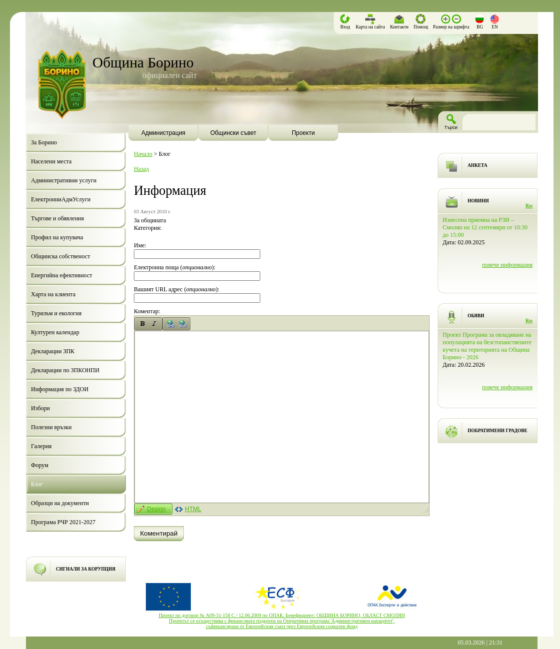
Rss (529, 205)
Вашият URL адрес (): (176, 289)
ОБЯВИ (476, 315)
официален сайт (169, 75)
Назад (141, 168)
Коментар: (147, 311)
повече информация (507, 264)
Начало (143, 153)
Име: (140, 245)
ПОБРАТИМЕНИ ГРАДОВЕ (498, 430)
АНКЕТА (477, 165)
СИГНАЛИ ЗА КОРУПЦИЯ (85, 569)
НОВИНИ (478, 200)
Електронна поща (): (174, 267)
